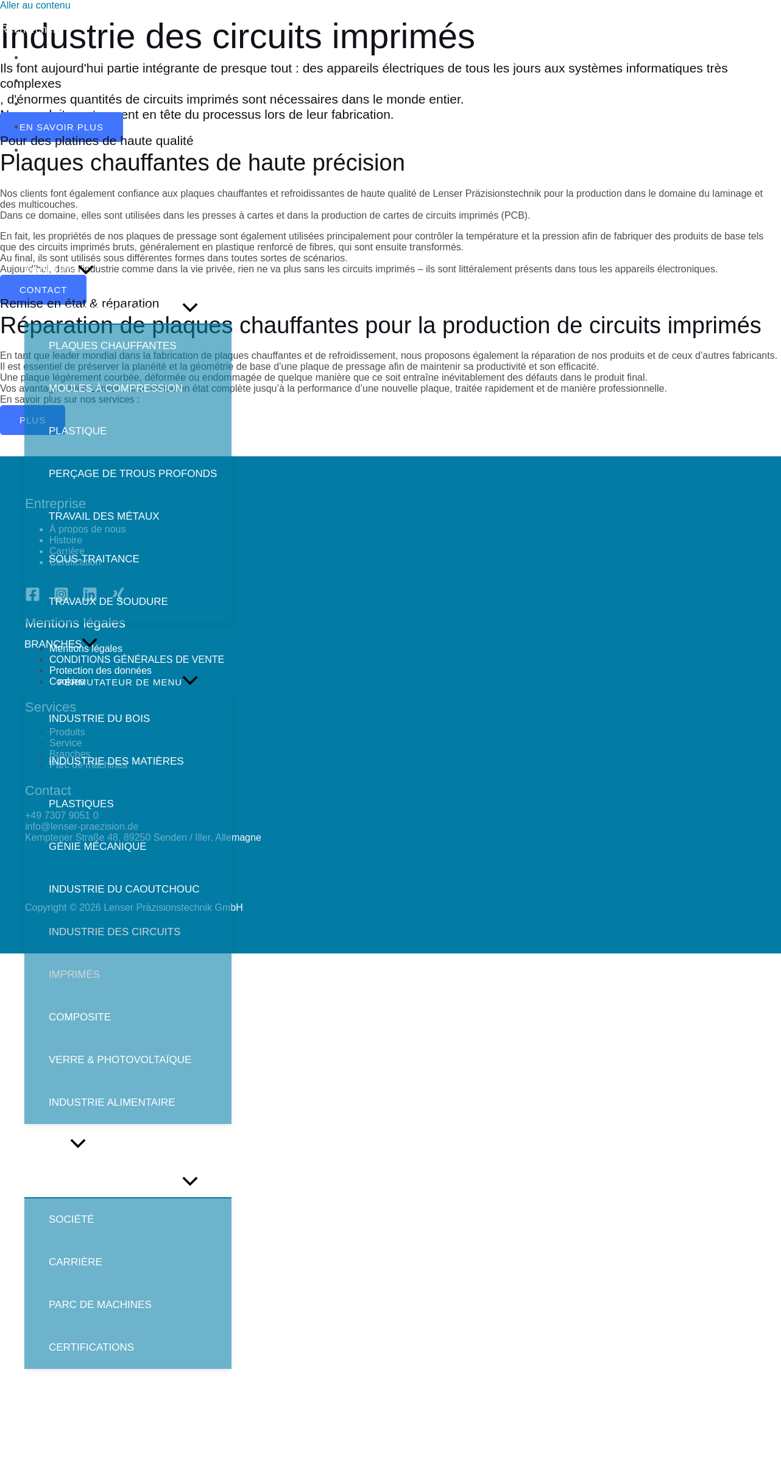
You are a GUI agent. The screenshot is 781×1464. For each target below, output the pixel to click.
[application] (86, 271)
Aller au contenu (35, 5)
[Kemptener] (333, 18)
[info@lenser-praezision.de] (165, 18)
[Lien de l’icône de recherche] (28, 29)
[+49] (46, 18)
